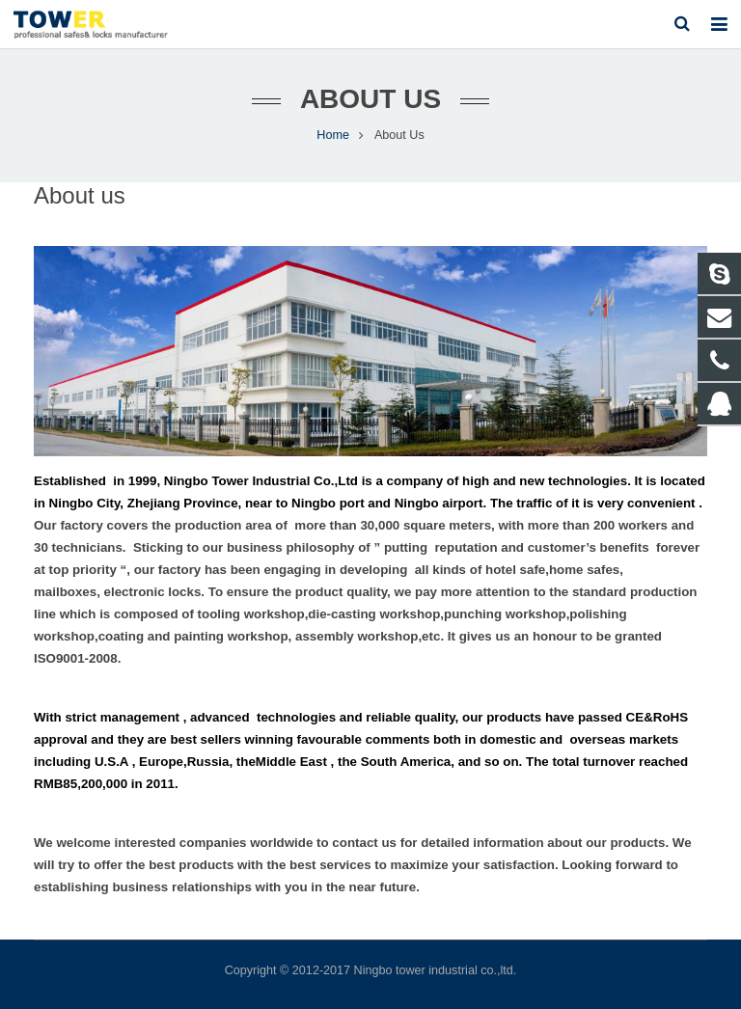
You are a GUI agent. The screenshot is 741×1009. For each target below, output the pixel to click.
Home (332, 135)
